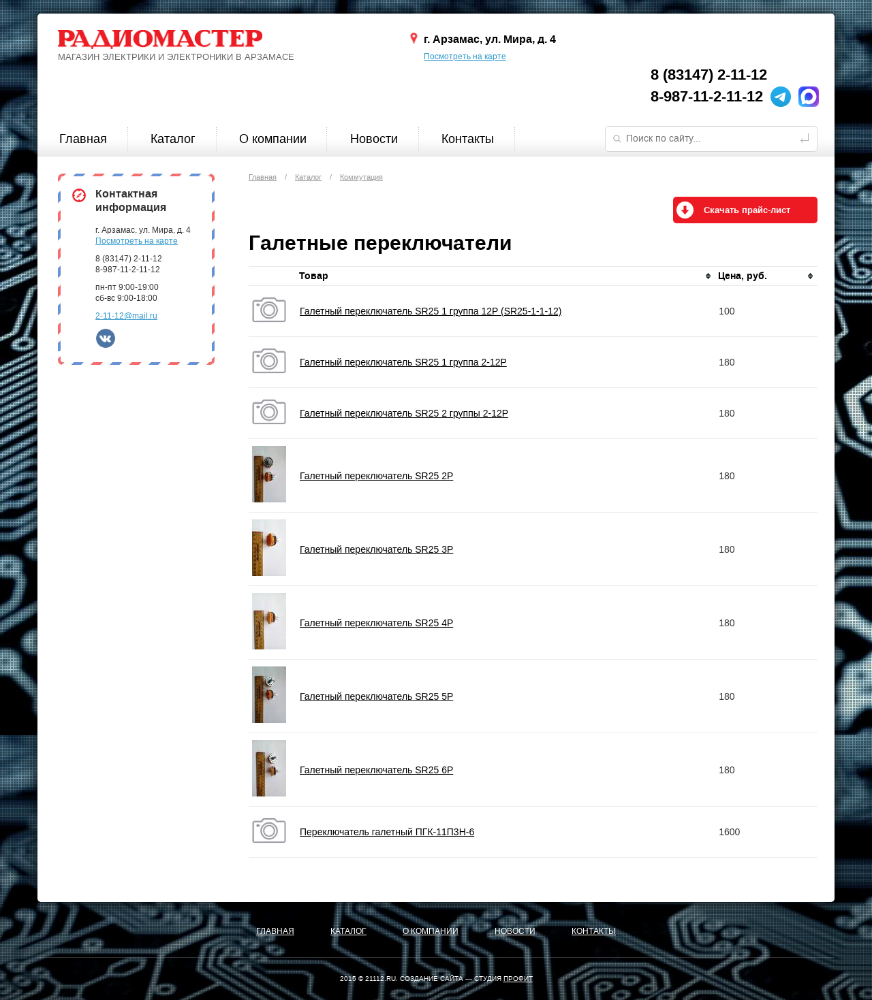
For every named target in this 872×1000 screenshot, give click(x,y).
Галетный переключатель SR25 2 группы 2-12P (404, 413)
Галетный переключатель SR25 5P (376, 696)
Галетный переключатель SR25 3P (376, 549)
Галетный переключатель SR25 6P (376, 769)
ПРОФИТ (518, 978)
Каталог (173, 139)
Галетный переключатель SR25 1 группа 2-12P (403, 362)
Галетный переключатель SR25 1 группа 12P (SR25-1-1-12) (430, 311)
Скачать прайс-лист (747, 210)
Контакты (467, 139)
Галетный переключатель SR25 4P (376, 622)
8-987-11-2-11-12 (707, 97)
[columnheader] (505, 276)
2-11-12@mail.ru (126, 315)
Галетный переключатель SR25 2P (376, 475)
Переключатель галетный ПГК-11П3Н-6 (387, 831)
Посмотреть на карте (465, 56)
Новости (374, 139)
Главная (83, 139)
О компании (273, 139)
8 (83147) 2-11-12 (709, 75)
